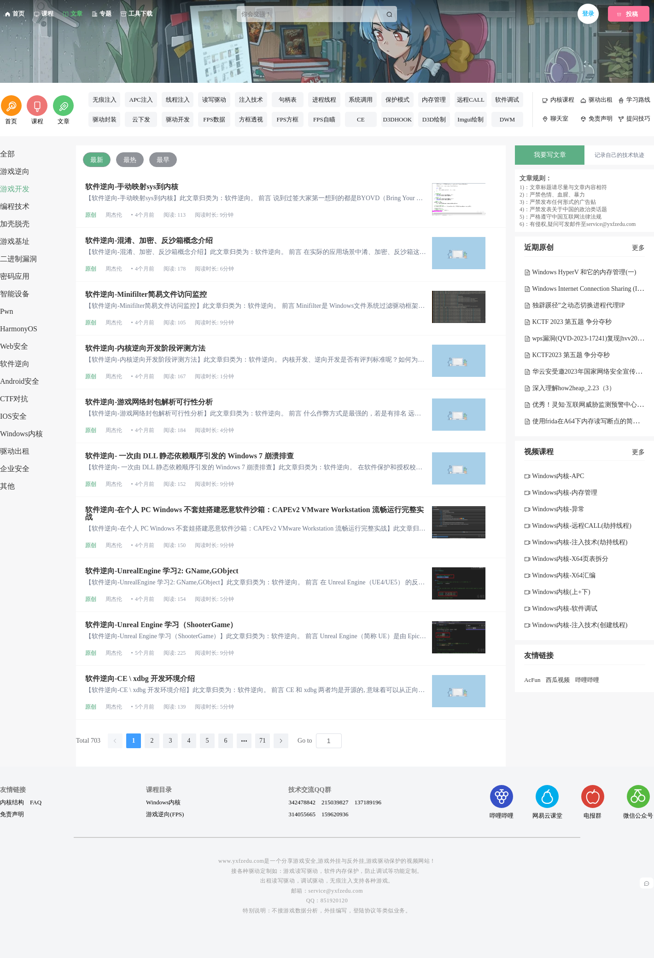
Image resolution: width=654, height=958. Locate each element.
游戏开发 (14, 189)
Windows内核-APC (554, 476)
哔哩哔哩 (587, 680)
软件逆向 (14, 364)
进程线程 (324, 99)
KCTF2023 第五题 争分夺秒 (567, 355)
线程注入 (178, 99)
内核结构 (12, 802)
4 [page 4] (189, 740)
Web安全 (14, 346)
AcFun (532, 680)
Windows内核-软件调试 (560, 608)
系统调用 (361, 99)
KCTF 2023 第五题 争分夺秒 (568, 321)
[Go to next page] (281, 740)
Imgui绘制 (470, 119)
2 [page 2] (152, 740)
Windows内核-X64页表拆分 (566, 558)
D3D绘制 (434, 119)
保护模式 (397, 99)
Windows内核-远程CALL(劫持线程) (577, 525)
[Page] (329, 741)
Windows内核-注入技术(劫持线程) (575, 542)
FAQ (35, 802)
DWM (507, 119)
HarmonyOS (18, 329)
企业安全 (14, 469)
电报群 (592, 802)
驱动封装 (105, 119)
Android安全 (19, 381)
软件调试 (507, 99)
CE (361, 119)
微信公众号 (638, 802)
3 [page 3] (170, 740)
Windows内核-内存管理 (560, 492)
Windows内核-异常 (554, 509)
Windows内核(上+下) (557, 592)
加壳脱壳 (14, 224)
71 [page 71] (262, 740)
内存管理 (434, 99)
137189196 (367, 802)
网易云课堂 (547, 802)
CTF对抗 (14, 399)
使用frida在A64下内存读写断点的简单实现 (588, 421)
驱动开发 (178, 119)
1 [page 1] (133, 740)
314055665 (301, 814)
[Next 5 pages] (244, 740)
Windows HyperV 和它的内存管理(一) (580, 272)
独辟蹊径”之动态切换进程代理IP (574, 305)
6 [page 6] (226, 740)
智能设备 (14, 294)
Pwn (6, 311)
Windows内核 (21, 434)
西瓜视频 (558, 680)
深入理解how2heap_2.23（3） (569, 388)
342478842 (301, 802)
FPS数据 (214, 119)
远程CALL (471, 99)
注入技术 (251, 99)
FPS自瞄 (324, 119)
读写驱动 (214, 99)
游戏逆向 (14, 171)
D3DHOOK (397, 119)
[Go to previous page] (115, 740)
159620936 (335, 814)
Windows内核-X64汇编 (560, 575)
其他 (7, 486)
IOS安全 (13, 416)
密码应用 (14, 276)
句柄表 (288, 99)
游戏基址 (14, 241)
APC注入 (141, 99)
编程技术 (14, 206)
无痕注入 (105, 99)
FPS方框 (287, 119)
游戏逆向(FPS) (165, 814)
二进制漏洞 (18, 259)
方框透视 (251, 119)
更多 (638, 247)
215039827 (335, 802)
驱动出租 (14, 451)
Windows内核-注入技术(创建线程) (575, 625)
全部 (7, 154)
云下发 (141, 119)
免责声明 (12, 814)
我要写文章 (550, 154)
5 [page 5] (207, 740)
